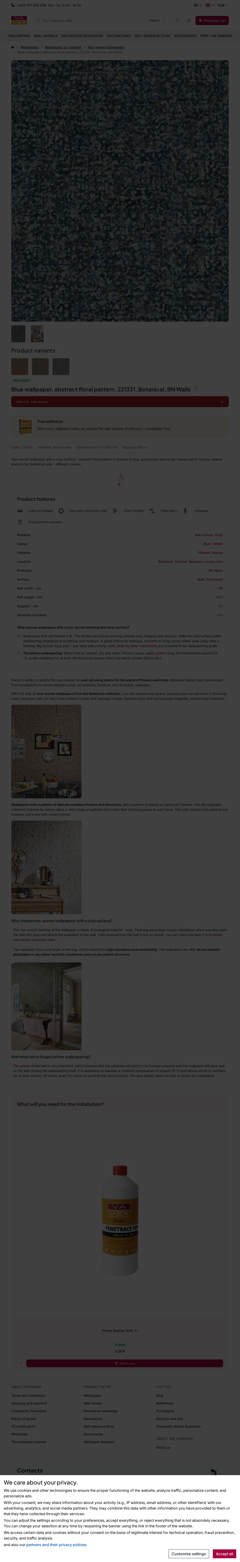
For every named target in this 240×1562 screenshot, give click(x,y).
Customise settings (189, 1553)
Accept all (224, 1553)
